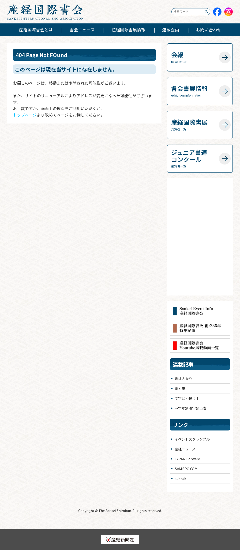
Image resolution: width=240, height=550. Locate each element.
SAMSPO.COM (186, 468)
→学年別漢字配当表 (190, 408)
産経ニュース (185, 448)
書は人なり (183, 378)
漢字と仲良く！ (187, 398)
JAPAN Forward (187, 458)
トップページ (25, 115)
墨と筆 (180, 388)
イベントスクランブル (192, 439)
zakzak (180, 478)
